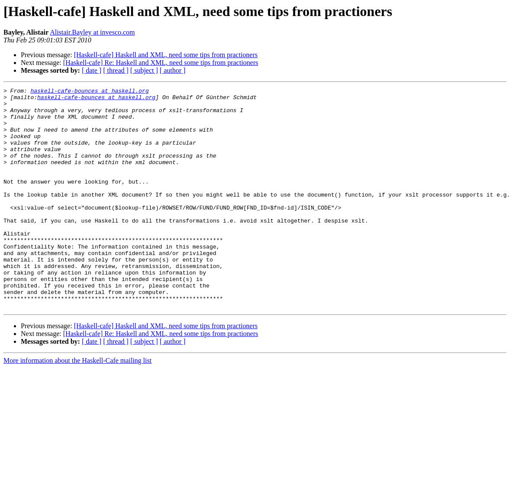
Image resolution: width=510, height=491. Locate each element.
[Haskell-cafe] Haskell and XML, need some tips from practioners (166, 54)
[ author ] (173, 70)
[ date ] (91, 70)
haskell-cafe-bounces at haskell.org (89, 92)
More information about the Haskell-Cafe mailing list (77, 404)
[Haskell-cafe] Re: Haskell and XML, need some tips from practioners (160, 62)
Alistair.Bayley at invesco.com (92, 32)
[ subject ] (144, 70)
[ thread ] (116, 70)
